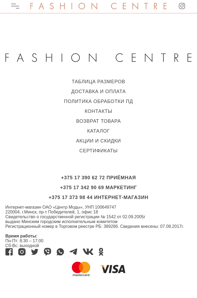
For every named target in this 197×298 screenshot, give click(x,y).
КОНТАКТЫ (98, 111)
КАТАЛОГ (98, 131)
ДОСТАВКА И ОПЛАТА (98, 91)
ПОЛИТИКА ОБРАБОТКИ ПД (98, 101)
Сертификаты (98, 150)
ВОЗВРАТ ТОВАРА (98, 121)
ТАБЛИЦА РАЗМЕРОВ (98, 81)
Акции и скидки (98, 141)
